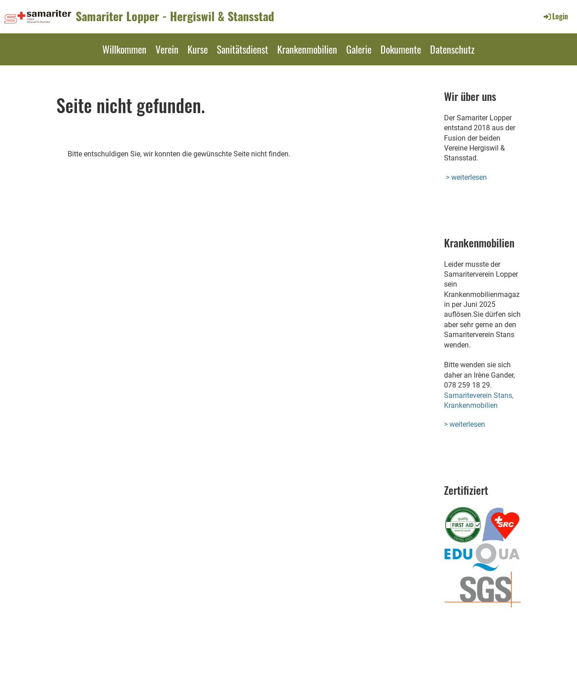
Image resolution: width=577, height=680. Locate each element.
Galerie (358, 49)
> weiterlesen (466, 177)
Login (555, 16)
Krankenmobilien (307, 49)
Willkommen (124, 49)
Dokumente (400, 49)
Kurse (198, 49)
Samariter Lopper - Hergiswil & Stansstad (175, 16)
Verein (167, 49)
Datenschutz (452, 49)
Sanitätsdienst (242, 49)
